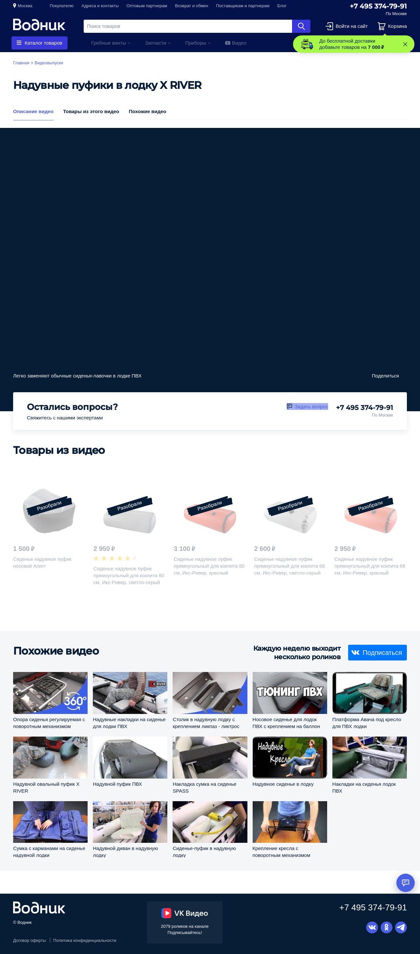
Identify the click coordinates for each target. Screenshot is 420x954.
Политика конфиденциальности (84, 940)
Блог (281, 5)
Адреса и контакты (99, 5)
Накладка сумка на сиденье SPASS (204, 787)
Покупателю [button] (62, 5)
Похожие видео (147, 111)
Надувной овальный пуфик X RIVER (46, 787)
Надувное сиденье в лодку (283, 784)
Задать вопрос (311, 406)
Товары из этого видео (91, 111)
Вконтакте (372, 927)
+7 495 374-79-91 (378, 6)
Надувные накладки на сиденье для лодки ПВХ (129, 723)
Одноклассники (386, 927)
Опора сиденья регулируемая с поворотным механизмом (49, 723)
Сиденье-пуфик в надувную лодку (204, 851)
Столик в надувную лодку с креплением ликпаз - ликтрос (206, 723)
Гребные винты (108, 43)
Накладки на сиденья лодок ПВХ (364, 787)
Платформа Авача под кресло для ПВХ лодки (366, 723)
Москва (25, 5)
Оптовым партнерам (147, 5)
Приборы (195, 43)
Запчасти (155, 43)
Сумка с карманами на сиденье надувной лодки (49, 851)
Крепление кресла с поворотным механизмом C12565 (281, 851)
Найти (301, 26)
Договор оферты (29, 940)
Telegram (401, 927)
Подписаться (382, 652)
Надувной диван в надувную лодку (125, 851)
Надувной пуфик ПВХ (117, 784)
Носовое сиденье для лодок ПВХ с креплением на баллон (286, 723)
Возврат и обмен (191, 5)
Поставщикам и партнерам (243, 5)
